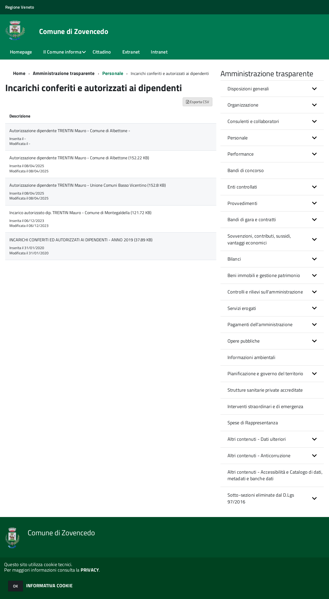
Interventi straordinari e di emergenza (265, 406)
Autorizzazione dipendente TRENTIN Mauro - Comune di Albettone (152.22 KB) (79, 158)
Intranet (159, 51)
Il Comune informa (62, 51)
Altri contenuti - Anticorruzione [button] (259, 455)
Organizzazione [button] (243, 104)
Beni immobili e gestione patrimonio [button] (264, 275)
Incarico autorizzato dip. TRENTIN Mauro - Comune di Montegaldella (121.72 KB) (80, 212)
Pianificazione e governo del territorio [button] (265, 373)
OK (15, 586)
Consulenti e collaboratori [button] (253, 121)
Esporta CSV (197, 101)
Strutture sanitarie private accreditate (265, 390)
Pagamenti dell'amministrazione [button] (260, 324)
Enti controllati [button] (242, 186)
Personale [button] (238, 137)
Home (19, 73)
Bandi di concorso (246, 170)
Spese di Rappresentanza (253, 422)
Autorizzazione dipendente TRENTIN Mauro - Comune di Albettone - (69, 130)
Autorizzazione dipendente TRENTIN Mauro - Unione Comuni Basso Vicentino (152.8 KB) (87, 185)
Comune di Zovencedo (73, 31)
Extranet (131, 51)
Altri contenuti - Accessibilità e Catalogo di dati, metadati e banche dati (275, 475)
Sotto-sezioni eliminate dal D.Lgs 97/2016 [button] (261, 498)
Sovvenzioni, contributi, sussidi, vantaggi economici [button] (259, 239)
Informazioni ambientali (251, 357)
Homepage (21, 51)
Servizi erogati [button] (242, 308)
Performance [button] (241, 153)
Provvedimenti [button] (242, 203)
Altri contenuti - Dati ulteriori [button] (257, 439)
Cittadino (102, 51)
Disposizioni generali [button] (248, 88)
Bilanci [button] (234, 258)
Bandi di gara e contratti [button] (252, 219)
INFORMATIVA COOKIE (49, 585)
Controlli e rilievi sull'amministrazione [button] (265, 291)
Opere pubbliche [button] (244, 340)
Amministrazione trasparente (64, 73)
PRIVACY (90, 569)
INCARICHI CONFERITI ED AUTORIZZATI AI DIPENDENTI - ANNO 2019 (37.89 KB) (80, 240)
